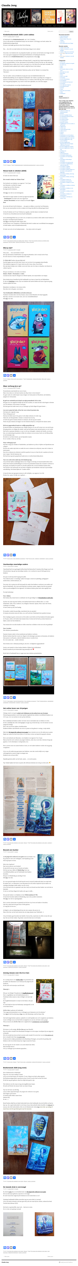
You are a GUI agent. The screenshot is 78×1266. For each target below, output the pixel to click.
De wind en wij (63, 64)
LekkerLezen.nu (63, 130)
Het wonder (67, 47)
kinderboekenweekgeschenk (29, 165)
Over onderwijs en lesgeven (19, 558)
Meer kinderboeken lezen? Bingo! (66, 43)
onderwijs (37, 558)
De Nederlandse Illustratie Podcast (66, 116)
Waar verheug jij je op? (12, 386)
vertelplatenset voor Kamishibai (40, 1021)
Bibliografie (10, 26)
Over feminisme (63, 80)
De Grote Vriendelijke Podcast (66, 115)
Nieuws (9, 165)
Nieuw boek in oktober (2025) (14, 171)
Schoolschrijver (12, 702)
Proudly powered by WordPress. (66, 1262)
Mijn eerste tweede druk (69, 51)
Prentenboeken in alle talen (45, 597)
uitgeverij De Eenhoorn (20, 242)
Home (4, 26)
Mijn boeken (62, 73)
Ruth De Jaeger (12, 242)
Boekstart (62, 113)
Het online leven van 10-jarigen (15, 708)
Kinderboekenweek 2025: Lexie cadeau (18, 35)
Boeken (19, 26)
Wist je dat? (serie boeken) (16, 379)
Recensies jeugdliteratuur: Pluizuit (66, 146)
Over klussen (62, 83)
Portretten (62, 87)
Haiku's (61, 67)
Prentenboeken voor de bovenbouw (67, 135)
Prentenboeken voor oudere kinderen (67, 136)
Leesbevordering (31, 26)
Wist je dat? (8, 248)
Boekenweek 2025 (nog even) (14, 1068)
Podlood (61, 133)
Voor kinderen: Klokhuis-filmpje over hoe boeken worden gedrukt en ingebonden (67, 171)
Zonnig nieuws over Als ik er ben (16, 973)
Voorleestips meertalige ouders (15, 564)
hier (39, 56)
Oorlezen (62, 132)
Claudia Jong (9, 5)
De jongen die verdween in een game (15, 842)
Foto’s (44, 26)
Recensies (39, 26)
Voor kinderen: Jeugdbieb (65, 166)
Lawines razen (63, 128)
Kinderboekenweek (19, 165)
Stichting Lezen (63, 150)
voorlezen (18, 702)
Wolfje (61, 92)
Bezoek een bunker (10, 850)
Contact (49, 26)
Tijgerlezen (62, 152)
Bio (15, 26)
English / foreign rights (58, 26)
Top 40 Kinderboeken (64, 153)
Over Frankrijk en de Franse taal (66, 82)
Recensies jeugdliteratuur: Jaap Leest (67, 138)
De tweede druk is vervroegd (14, 1187)
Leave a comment (40, 165)
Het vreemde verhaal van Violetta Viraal (15, 240)
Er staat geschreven (64, 120)
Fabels (61, 66)
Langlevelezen (63, 126)
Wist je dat (44, 379)
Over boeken (10, 701)
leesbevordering (43, 701)
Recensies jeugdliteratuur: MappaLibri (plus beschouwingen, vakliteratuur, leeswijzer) (66, 144)
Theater (24, 26)
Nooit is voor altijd (63, 76)
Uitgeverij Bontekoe (37, 379)
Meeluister (12, 281)
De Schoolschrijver (63, 117)
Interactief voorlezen (64, 122)
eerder (10, 1192)
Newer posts (51, 31)
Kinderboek (5, 242)
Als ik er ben (10, 558)
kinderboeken (29, 379)
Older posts (6, 31)
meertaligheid (50, 701)
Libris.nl (50, 1105)
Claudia (17, 36)
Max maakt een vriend (64, 72)
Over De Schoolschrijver (18, 701)
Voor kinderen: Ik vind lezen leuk (66, 162)
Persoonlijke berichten (64, 86)
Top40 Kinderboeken (64, 36)
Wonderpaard (62, 93)
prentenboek (42, 558)
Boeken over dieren (64, 37)
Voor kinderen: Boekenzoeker (66, 155)
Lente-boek (62, 41)
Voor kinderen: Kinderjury (65, 168)
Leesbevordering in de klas (65, 129)
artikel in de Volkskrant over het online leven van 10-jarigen (32, 713)
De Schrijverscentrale (64, 119)
